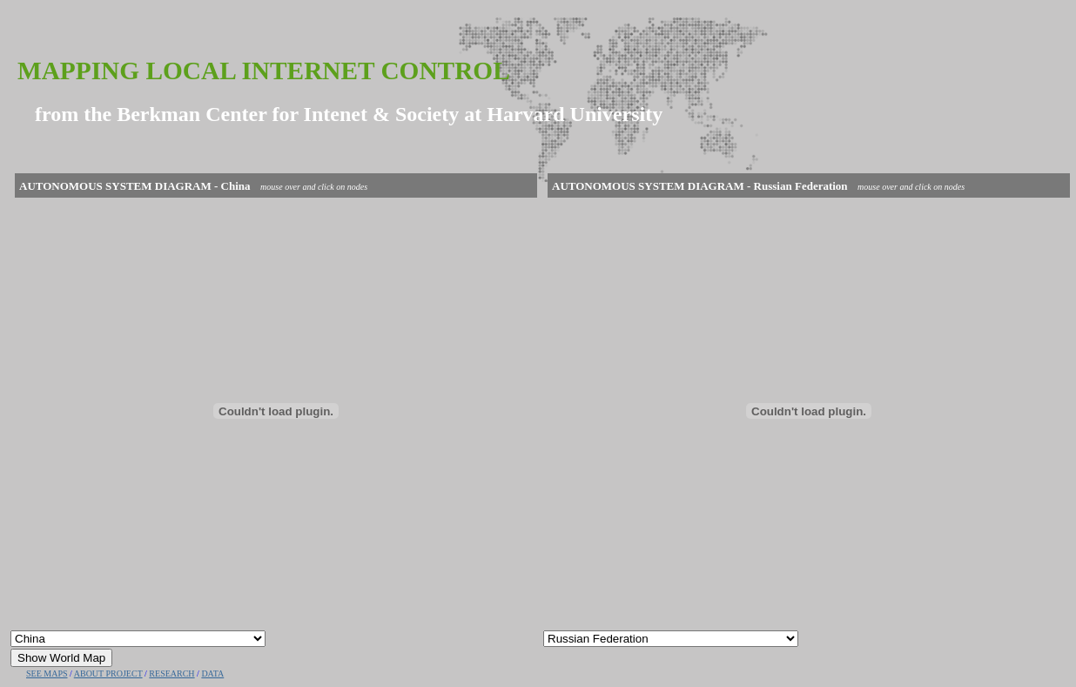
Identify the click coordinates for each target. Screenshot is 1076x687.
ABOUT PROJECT (108, 673)
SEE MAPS (47, 673)
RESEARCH (171, 673)
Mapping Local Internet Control (263, 70)
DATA (212, 673)
